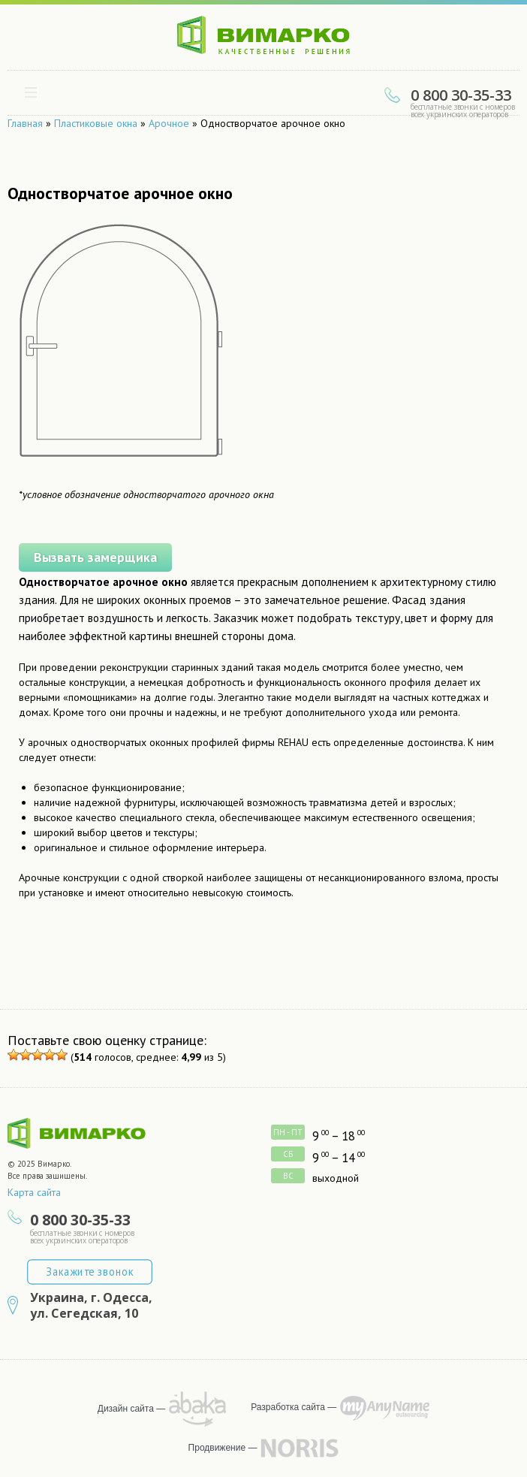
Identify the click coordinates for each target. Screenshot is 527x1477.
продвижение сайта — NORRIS (299, 1447)
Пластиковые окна (95, 123)
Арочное (169, 123)
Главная (25, 123)
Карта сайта (34, 1192)
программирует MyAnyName (384, 1408)
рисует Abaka (198, 1409)
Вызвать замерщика (88, 554)
